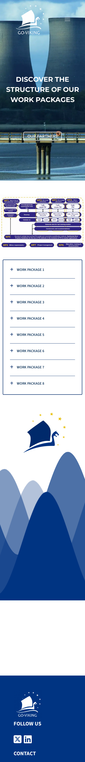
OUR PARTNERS (42, 136)
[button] (67, 19)
